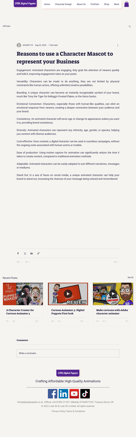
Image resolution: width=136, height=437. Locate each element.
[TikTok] (85, 393)
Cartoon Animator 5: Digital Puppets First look (67, 311)
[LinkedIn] (63, 393)
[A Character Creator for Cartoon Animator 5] (23, 294)
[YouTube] (74, 393)
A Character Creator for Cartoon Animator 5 (20, 311)
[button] (126, 4)
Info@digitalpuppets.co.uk (30, 402)
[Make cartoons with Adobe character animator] (113, 294)
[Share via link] (38, 253)
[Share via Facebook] (18, 253)
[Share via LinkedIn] (31, 253)
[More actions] (117, 45)
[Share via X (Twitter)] (24, 253)
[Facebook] (52, 393)
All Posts (6, 26)
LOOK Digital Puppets (25, 3)
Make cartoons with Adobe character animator (112, 311)
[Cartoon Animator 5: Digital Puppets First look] (68, 294)
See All (130, 277)
